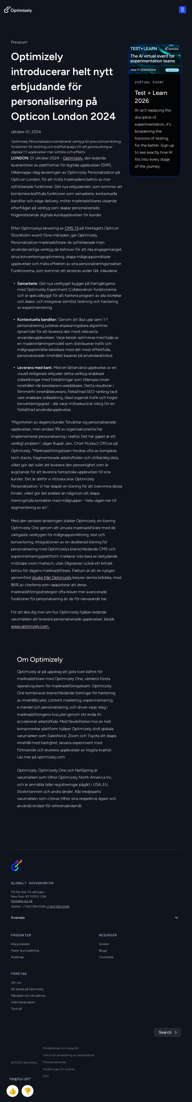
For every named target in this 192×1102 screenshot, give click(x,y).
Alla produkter (20, 944)
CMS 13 (71, 228)
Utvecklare (106, 957)
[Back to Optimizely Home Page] (18, 10)
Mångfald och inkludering (28, 995)
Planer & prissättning (25, 950)
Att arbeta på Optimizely (27, 989)
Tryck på (16, 1008)
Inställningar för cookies (59, 1069)
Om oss (16, 982)
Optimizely (72, 158)
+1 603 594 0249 (57, 906)
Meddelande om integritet (60, 1048)
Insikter (104, 944)
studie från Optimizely (52, 577)
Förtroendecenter (55, 1062)
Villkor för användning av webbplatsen (68, 1055)
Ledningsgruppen (23, 1002)
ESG (46, 1076)
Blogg (103, 950)
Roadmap (17, 957)
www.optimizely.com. (30, 626)
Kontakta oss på (21, 901)
